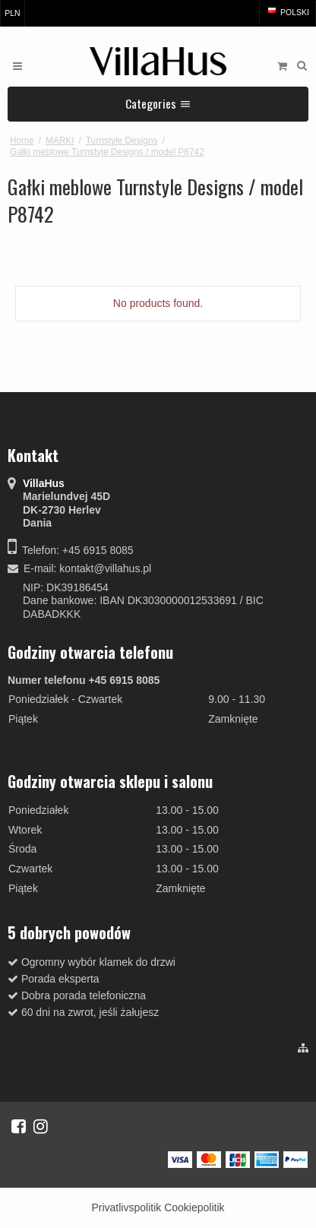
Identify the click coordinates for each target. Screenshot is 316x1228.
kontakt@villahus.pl (105, 568)
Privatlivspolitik (126, 1207)
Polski (287, 12)
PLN (12, 12)
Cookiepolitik (194, 1207)
